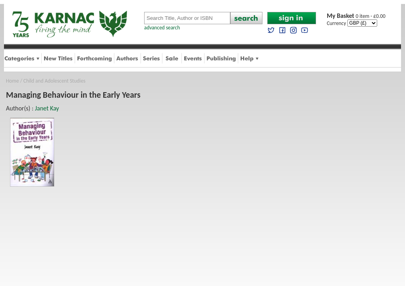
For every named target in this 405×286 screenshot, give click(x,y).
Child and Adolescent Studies (54, 80)
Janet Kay (47, 108)
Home (12, 80)
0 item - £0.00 (356, 16)
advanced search (162, 27)
